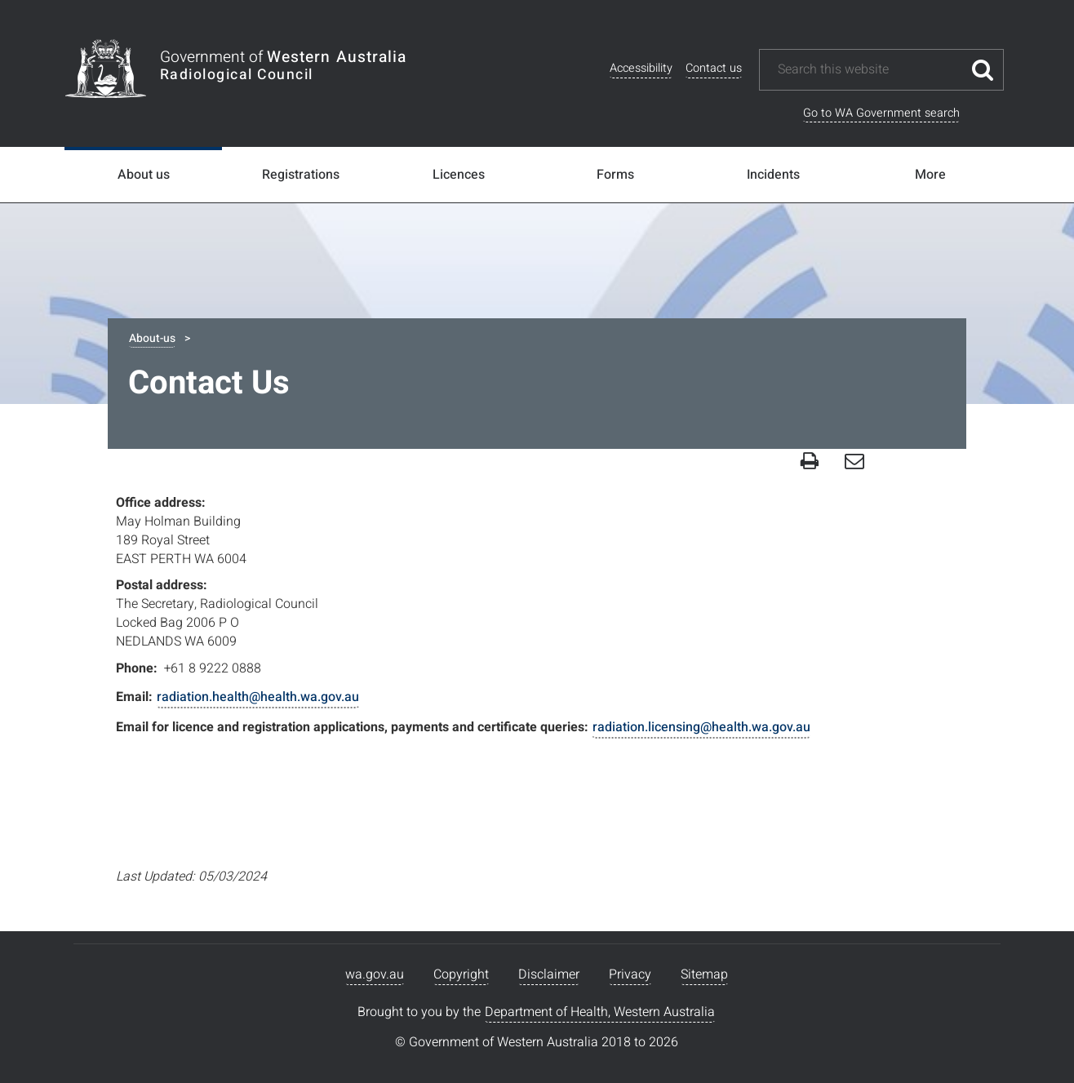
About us (144, 174)
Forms (615, 174)
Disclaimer (548, 974)
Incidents (773, 174)
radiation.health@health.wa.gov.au (258, 697)
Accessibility (641, 68)
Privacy (630, 974)
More (930, 174)
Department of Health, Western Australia (600, 1012)
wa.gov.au (374, 974)
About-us (152, 338)
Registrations (301, 174)
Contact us (714, 68)
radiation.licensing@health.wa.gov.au (701, 727)
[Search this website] (869, 70)
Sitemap (704, 974)
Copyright (461, 974)
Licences (459, 174)
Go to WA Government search (881, 113)
